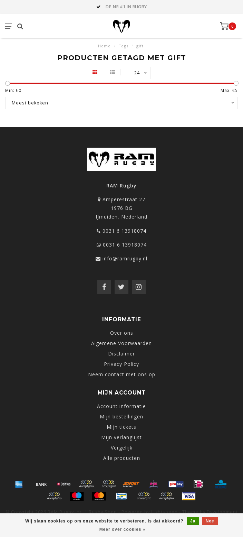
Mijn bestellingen (121, 416)
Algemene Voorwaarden (121, 343)
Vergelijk (122, 447)
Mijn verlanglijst (121, 437)
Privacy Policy (121, 364)
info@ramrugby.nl (125, 258)
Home (104, 45)
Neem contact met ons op (121, 374)
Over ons (121, 333)
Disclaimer (121, 353)
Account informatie (121, 406)
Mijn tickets (121, 427)
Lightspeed (164, 512)
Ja (192, 521)
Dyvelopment (222, 512)
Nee (210, 521)
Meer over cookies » (122, 529)
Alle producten (121, 458)
